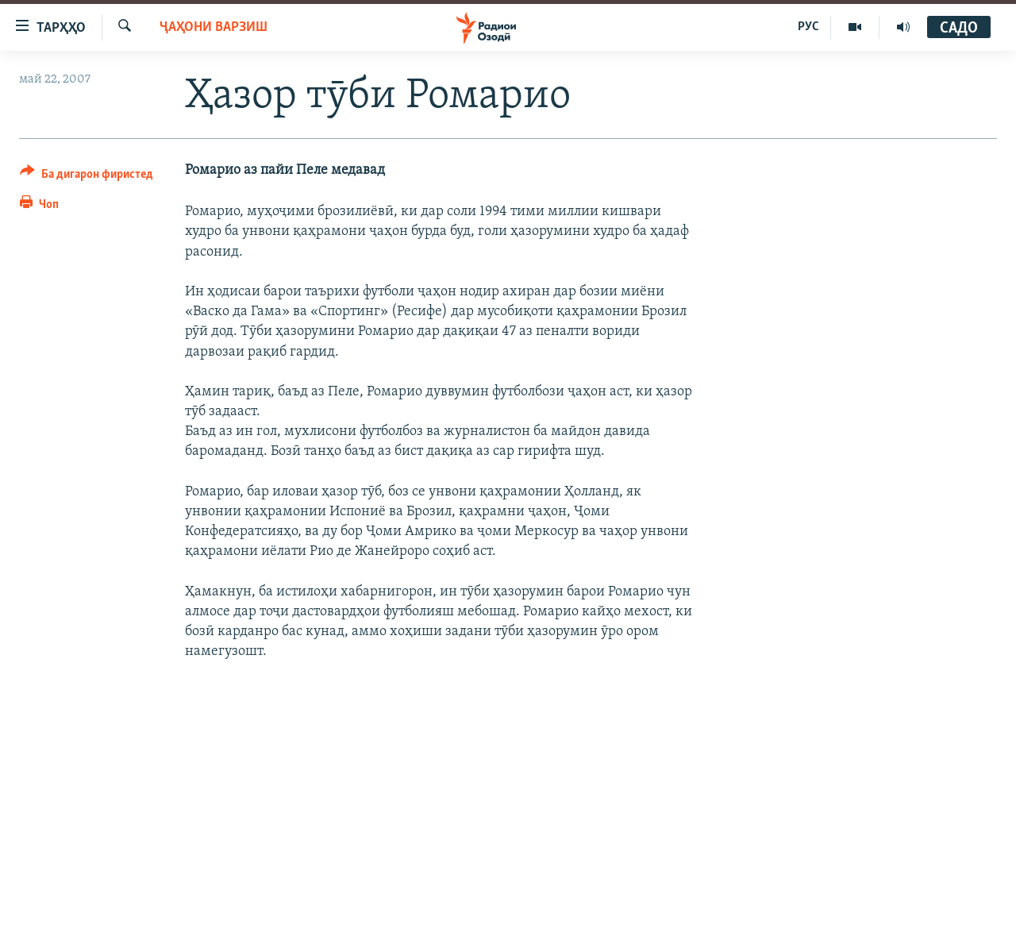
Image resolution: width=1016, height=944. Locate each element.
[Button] (86, 176)
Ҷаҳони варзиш (213, 27)
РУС (808, 27)
